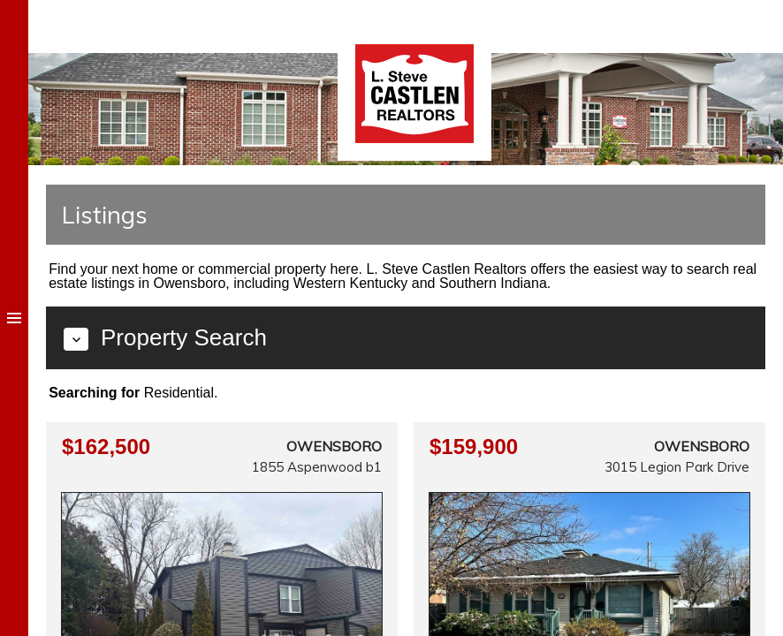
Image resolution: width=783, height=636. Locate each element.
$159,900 (474, 446)
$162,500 (106, 446)
